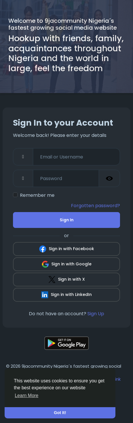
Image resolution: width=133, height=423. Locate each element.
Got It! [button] (60, 412)
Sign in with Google (66, 264)
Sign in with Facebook (66, 249)
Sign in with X (66, 279)
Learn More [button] (26, 395)
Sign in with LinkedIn (66, 294)
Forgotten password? (95, 205)
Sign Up (95, 313)
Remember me (37, 195)
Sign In (67, 220)
